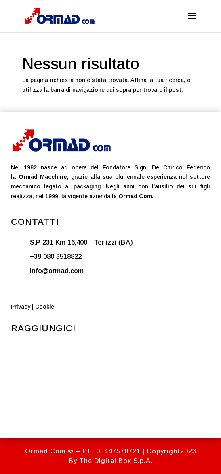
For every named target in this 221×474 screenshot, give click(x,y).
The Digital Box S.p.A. (116, 460)
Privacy (20, 306)
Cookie (44, 306)
